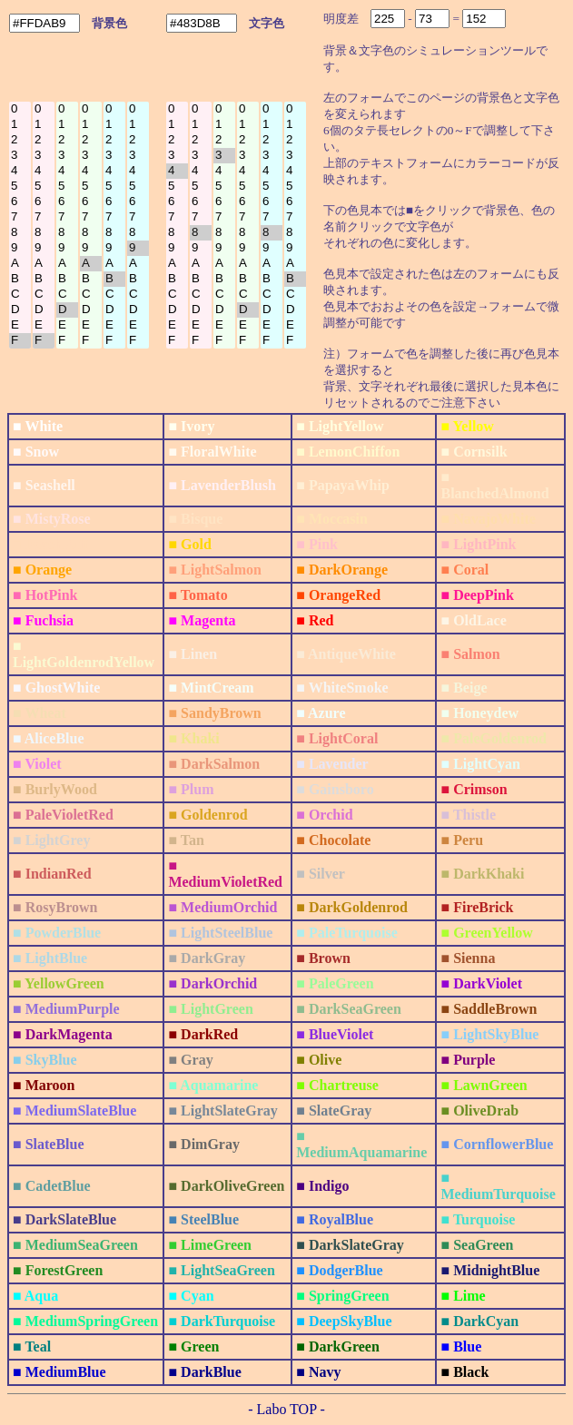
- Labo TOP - (286, 1409)
